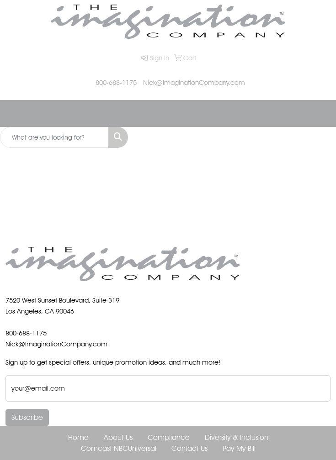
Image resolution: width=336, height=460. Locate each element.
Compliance (169, 437)
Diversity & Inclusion (236, 437)
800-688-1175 (116, 82)
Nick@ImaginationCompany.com (194, 82)
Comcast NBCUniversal (118, 448)
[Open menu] (318, 114)
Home (78, 437)
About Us (118, 437)
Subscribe (27, 417)
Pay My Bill (239, 448)
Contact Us (189, 448)
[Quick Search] (54, 137)
